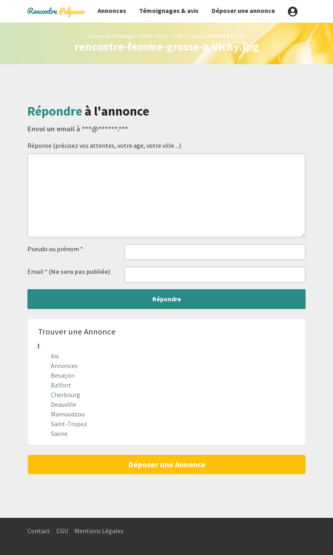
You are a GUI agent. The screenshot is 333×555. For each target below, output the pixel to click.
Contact (38, 531)
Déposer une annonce (243, 10)
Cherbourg (65, 395)
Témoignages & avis (169, 10)
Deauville (63, 404)
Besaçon (63, 375)
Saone (59, 433)
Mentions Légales (99, 531)
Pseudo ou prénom (55, 249)
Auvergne (125, 36)
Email (68, 271)
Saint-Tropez (69, 424)
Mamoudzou (68, 414)
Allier (146, 36)
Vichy (162, 36)
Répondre (166, 299)
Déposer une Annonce (167, 464)
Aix (55, 356)
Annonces (112, 10)
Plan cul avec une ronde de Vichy (209, 36)
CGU (62, 531)
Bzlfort (61, 385)
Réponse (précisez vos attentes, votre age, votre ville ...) (104, 145)
